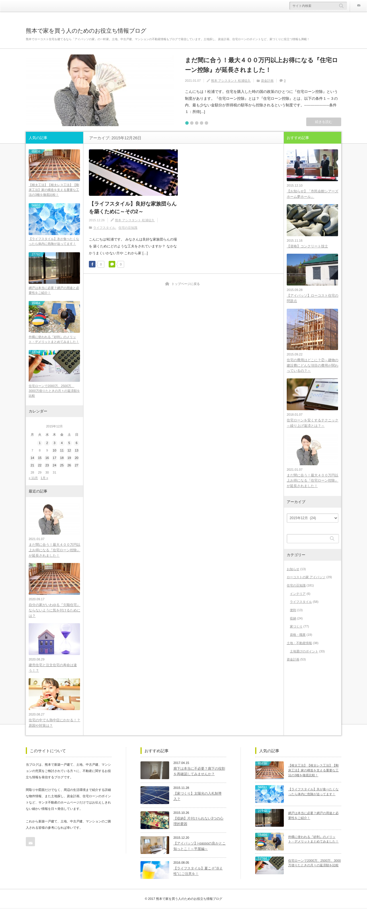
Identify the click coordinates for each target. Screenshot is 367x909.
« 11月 (33, 478)
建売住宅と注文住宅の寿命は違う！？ (53, 669)
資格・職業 (298, 635)
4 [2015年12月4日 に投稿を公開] (62, 443)
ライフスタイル (104, 227)
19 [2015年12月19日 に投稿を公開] (69, 458)
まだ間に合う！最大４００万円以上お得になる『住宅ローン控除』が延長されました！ (261, 65)
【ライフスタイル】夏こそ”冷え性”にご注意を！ (198, 872)
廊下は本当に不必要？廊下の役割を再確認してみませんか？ (199, 772)
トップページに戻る (185, 284)
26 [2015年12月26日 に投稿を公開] (69, 466)
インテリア (298, 594)
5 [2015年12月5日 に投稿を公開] (69, 443)
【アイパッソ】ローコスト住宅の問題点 (312, 298)
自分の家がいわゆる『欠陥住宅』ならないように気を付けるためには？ (54, 611)
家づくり (296, 627)
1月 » (44, 478)
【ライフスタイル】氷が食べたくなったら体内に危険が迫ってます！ (54, 241)
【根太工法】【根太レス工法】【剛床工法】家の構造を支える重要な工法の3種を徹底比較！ (54, 189)
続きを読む (323, 122)
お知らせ (293, 569)
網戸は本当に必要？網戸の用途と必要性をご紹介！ (54, 291)
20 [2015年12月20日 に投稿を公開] (76, 458)
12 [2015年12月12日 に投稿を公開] (69, 451)
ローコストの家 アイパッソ (306, 578)
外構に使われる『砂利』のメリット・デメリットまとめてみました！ (54, 340)
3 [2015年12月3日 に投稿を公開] (54, 443)
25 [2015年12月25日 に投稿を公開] (62, 466)
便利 (293, 611)
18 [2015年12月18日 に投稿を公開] (62, 458)
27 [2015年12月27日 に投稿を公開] (76, 466)
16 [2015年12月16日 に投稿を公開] (47, 458)
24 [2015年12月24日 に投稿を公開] (54, 466)
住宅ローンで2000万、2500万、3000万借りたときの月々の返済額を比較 (54, 391)
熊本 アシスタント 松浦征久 (231, 80)
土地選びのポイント (304, 652)
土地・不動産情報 (299, 643)
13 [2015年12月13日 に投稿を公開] (76, 451)
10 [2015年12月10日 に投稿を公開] (54, 451)
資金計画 (267, 80)
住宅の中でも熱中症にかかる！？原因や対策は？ (54, 724)
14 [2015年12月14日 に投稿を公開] (32, 458)
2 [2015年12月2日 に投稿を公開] (47, 443)
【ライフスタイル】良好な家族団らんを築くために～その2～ (133, 207)
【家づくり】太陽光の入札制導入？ (197, 797)
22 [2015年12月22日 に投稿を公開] (39, 466)
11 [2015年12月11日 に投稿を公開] (62, 451)
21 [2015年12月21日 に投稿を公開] (32, 466)
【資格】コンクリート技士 (307, 246)
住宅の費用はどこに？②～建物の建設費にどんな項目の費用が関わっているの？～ (312, 366)
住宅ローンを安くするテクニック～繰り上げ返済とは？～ (312, 423)
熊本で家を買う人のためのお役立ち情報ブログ (86, 31)
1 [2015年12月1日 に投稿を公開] (39, 443)
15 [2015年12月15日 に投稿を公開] (39, 458)
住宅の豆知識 (127, 227)
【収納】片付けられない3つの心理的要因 (198, 822)
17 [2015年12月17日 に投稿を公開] (54, 458)
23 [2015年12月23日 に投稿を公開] (47, 466)
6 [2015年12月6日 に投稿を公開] (76, 443)
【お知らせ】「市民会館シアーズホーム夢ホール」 (312, 194)
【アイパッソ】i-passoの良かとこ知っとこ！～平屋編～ (199, 847)
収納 (293, 619)
